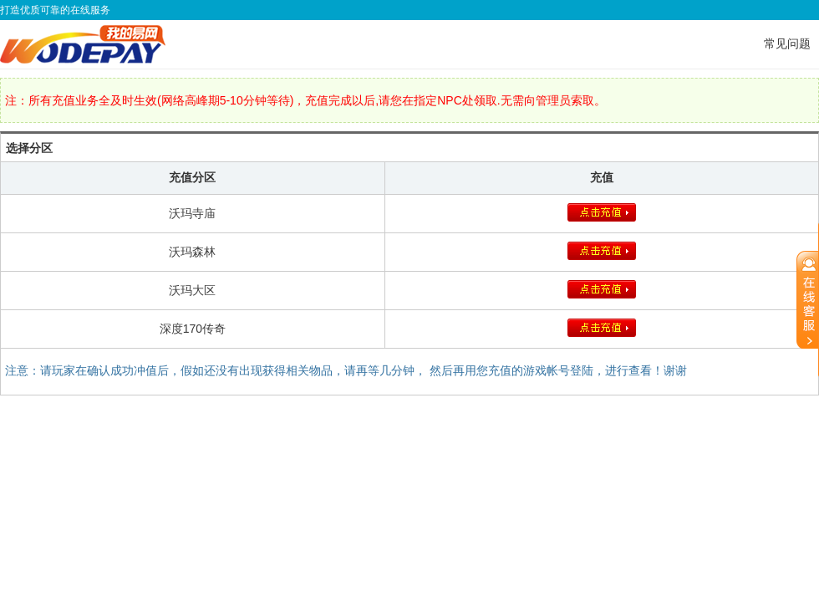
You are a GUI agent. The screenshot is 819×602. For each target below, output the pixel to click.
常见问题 (787, 43)
